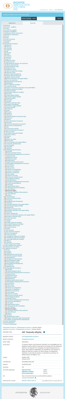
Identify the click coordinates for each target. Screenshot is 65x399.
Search (59, 18)
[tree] (32, 175)
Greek (34, 18)
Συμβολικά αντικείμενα (9, 329)
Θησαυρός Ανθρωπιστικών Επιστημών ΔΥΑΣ (16, 14)
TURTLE (29, 380)
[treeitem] (7, 25)
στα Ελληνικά (59, 10)
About (51, 10)
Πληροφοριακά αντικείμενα (24, 327)
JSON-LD (33, 380)
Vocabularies (44, 10)
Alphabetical (12, 23)
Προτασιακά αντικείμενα (9, 327)
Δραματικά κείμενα (28, 339)
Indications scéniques (28, 371)
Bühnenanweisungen (27, 373)
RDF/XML (24, 380)
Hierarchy (32, 23)
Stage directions (26, 370)
